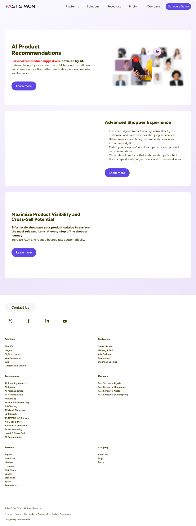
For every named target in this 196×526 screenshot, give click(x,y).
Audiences (10, 398)
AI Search (10, 387)
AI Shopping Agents (15, 383)
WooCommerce (13, 358)
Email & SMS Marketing (17, 402)
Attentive (10, 458)
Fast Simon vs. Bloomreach (112, 387)
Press (101, 462)
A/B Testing (11, 406)
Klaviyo (9, 462)
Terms (18, 514)
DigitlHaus (10, 470)
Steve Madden (105, 346)
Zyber (8, 481)
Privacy (8, 514)
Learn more (24, 86)
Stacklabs (10, 477)
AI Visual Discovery (15, 410)
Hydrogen (10, 466)
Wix (7, 362)
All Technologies (13, 437)
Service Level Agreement (36, 514)
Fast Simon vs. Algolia (109, 383)
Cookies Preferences (61, 514)
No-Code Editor (13, 421)
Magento (9, 350)
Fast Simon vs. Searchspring (113, 394)
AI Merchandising (14, 394)
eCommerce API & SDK (17, 417)
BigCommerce (12, 354)
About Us (103, 454)
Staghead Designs (107, 362)
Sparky (8, 474)
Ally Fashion (104, 354)
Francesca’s (104, 358)
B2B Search (11, 414)
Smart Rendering (13, 429)
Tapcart (9, 454)
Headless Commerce (16, 425)
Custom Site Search (15, 365)
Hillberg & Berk (106, 350)
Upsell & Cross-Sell (15, 433)
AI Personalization (14, 391)
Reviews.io (10, 485)
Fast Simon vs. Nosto (109, 391)
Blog (100, 458)
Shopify (9, 346)
